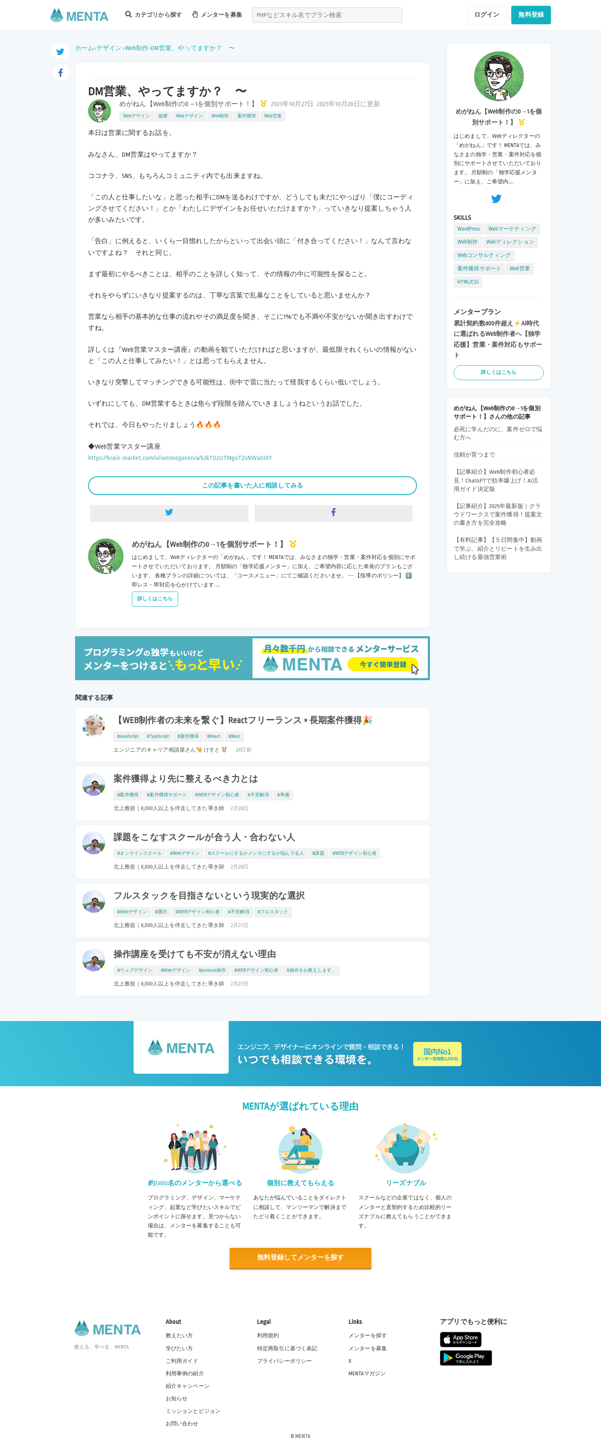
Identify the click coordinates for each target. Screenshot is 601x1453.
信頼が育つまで (474, 455)
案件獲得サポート (479, 269)
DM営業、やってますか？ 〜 (193, 48)
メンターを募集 (217, 14)
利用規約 (268, 1335)
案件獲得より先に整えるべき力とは (186, 779)
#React (213, 736)
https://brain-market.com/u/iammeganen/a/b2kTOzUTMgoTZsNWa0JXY (180, 458)
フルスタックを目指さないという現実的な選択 (209, 896)
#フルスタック (273, 911)
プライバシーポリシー (284, 1360)
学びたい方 (179, 1348)
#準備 (283, 795)
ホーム (84, 48)
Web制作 (137, 48)
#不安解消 (258, 795)
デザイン (109, 48)
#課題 (318, 853)
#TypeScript (158, 736)
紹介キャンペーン (188, 1386)
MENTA (303, 1436)
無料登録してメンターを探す (300, 1257)
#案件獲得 (188, 736)
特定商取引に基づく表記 (287, 1348)
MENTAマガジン (367, 1373)
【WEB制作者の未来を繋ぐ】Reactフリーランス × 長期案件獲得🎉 (243, 720)
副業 (163, 116)
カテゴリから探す (153, 14)
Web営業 (273, 116)
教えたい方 (179, 1335)
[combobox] (327, 15)
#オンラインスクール (139, 853)
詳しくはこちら (155, 599)
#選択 (161, 911)
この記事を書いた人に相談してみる (252, 485)
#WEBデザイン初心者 (217, 795)
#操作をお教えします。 (311, 970)
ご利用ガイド (182, 1360)
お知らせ (177, 1398)
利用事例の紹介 (185, 1373)
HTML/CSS (468, 282)
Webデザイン (136, 116)
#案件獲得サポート (167, 795)
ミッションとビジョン (193, 1411)
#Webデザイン (185, 853)
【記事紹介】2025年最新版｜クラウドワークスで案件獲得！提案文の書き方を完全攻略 (498, 514)
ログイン (487, 14)
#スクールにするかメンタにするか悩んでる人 (256, 853)
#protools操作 (212, 970)
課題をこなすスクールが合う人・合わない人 (204, 837)
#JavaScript (128, 736)
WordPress (468, 229)
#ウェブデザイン (134, 970)
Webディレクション (510, 242)
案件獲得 (246, 116)
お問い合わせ (182, 1423)
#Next (234, 736)
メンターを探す (367, 1335)
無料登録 (531, 14)
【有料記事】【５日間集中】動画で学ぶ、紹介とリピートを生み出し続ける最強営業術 (498, 548)
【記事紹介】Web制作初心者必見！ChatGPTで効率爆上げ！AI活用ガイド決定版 (496, 480)
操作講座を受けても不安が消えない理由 (195, 954)
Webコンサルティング (484, 255)
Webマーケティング (512, 229)
